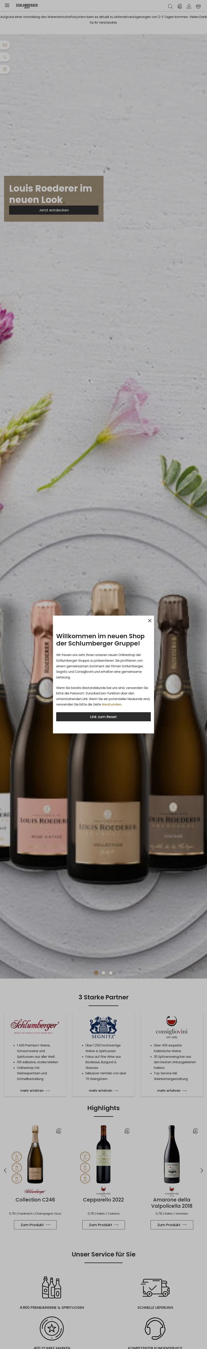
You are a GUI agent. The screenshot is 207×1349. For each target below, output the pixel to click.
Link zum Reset (103, 716)
